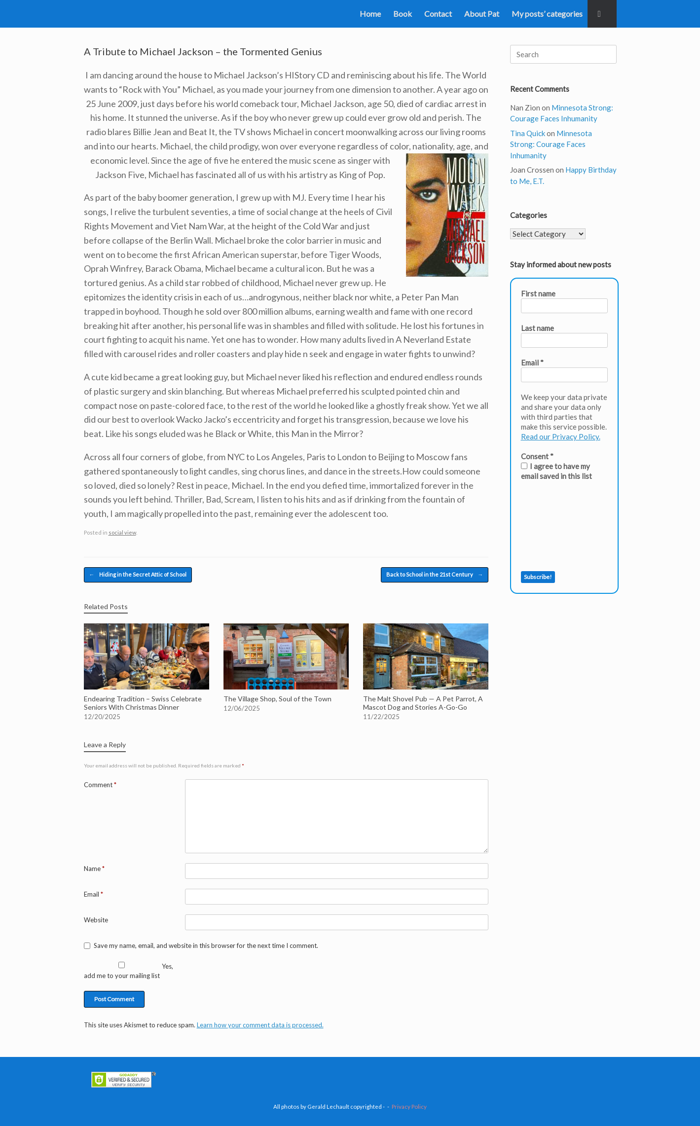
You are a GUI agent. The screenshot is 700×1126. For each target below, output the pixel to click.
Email (93, 894)
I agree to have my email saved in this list (556, 471)
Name (94, 868)
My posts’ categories (547, 13)
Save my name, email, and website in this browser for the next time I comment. (206, 945)
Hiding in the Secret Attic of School (137, 575)
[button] (602, 14)
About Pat (481, 13)
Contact (438, 13)
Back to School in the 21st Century (434, 575)
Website (96, 920)
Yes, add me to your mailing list (129, 971)
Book (402, 13)
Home (370, 13)
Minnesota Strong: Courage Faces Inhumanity (551, 144)
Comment (100, 785)
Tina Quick (527, 133)
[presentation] (561, 526)
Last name (537, 328)
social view (122, 532)
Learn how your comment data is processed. (260, 1025)
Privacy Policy (409, 1106)
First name (538, 293)
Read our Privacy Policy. (560, 436)
